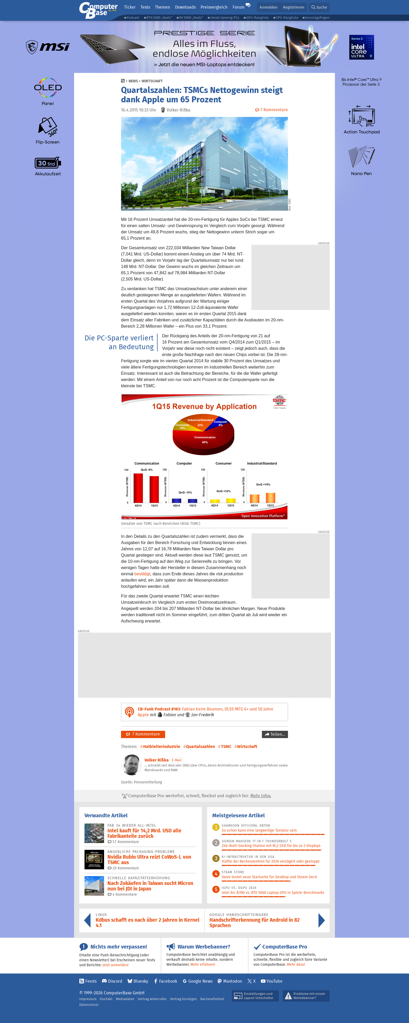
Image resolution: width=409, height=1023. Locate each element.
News (133, 81)
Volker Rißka (157, 760)
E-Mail (177, 760)
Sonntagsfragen (317, 17)
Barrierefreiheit (212, 998)
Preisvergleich (214, 7)
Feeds (91, 981)
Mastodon (232, 981)
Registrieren (293, 7)
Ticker (130, 7)
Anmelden (269, 7)
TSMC (226, 747)
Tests (145, 7)
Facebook (168, 981)
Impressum (88, 998)
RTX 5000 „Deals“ (159, 17)
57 (123, 841)
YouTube (274, 981)
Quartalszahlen (200, 747)
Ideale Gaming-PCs (224, 17)
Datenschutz (89, 1004)
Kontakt (106, 998)
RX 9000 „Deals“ (191, 17)
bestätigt (142, 574)
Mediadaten (125, 998)
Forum (239, 7)
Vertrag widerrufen (152, 998)
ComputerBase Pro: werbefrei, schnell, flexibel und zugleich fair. (196, 796)
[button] (319, 7)
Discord (115, 981)
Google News (200, 981)
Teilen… (277, 734)
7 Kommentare (143, 734)
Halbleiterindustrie (161, 747)
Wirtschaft (152, 81)
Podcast (133, 17)
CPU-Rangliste (287, 17)
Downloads (185, 7)
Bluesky (141, 981)
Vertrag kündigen (183, 998)
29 (123, 868)
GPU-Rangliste (257, 17)
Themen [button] (162, 7)
